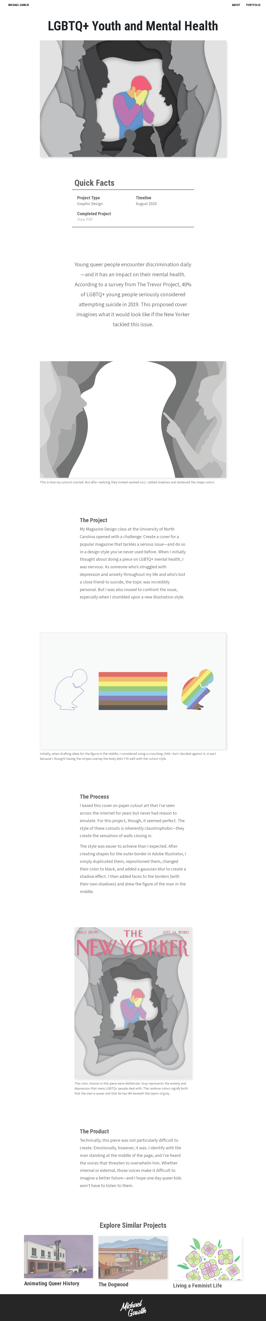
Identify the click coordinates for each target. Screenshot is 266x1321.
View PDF (85, 232)
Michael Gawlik (18, 5)
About (236, 5)
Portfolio (253, 5)
